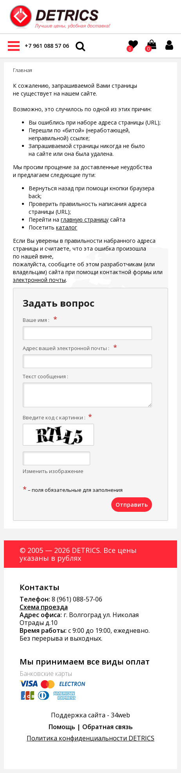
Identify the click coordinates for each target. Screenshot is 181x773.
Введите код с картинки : (54, 417)
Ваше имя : (36, 319)
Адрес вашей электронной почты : (66, 348)
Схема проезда (44, 607)
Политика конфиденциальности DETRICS (90, 738)
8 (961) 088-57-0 (75, 599)
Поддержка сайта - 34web (90, 715)
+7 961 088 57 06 (47, 45)
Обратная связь (107, 726)
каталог (66, 227)
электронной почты (39, 280)
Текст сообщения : (45, 376)
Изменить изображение (53, 471)
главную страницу (85, 219)
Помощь (62, 726)
